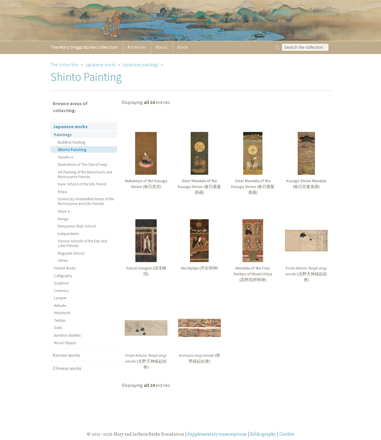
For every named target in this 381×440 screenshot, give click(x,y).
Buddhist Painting (71, 142)
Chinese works (67, 368)
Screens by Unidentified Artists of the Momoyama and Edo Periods (86, 201)
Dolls (58, 327)
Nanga (63, 218)
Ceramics (61, 290)
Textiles (59, 320)
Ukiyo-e (64, 211)
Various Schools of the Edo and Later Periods (82, 243)
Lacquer (60, 297)
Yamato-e (65, 157)
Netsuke (60, 305)
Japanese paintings (140, 64)
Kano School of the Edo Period (82, 184)
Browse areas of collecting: (70, 106)
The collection (65, 64)
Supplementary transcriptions (217, 434)
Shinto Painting (72, 149)
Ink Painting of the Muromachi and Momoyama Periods (85, 174)
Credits (286, 434)
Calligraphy (63, 275)
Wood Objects (65, 342)
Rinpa (62, 191)
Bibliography (263, 434)
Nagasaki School (71, 253)
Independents (68, 233)
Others (63, 260)
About (162, 47)
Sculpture (61, 283)
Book (183, 47)
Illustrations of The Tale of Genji (82, 164)
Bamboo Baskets (67, 335)
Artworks (137, 47)
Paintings (63, 134)
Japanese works (100, 64)
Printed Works (65, 268)
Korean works (66, 355)
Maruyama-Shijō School (77, 226)
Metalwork (62, 312)
